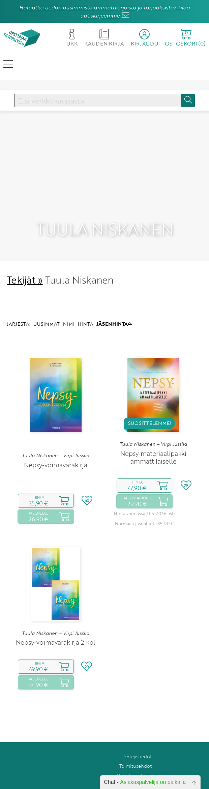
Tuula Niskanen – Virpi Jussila (55, 434)
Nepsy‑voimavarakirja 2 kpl (55, 621)
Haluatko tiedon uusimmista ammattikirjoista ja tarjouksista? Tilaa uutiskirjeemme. (104, 11)
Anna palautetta (134, 763)
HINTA (85, 302)
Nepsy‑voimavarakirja (55, 444)
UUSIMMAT (46, 302)
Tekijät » (25, 259)
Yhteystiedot (138, 735)
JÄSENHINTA (114, 302)
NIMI (68, 302)
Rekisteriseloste (134, 754)
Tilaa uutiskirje (136, 773)
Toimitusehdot (135, 745)
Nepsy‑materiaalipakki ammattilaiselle (153, 436)
